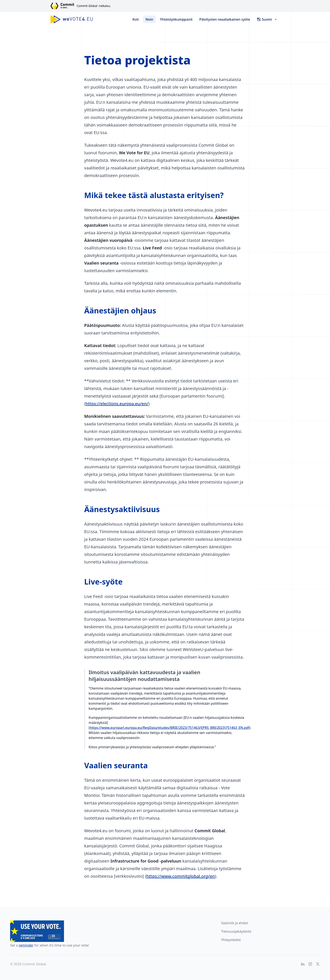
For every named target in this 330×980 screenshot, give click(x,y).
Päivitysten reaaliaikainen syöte (224, 19)
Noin (149, 19)
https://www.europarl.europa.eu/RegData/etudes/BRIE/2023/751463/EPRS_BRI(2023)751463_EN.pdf (169, 727)
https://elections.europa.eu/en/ (116, 403)
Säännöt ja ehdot (234, 923)
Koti (135, 19)
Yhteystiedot (231, 939)
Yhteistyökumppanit (176, 19)
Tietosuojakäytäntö (236, 931)
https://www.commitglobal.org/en (180, 876)
